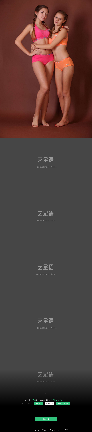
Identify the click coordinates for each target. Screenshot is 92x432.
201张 (53, 430)
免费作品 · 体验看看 (63, 403)
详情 (68, 430)
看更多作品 (46, 419)
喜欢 (38, 430)
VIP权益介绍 (49, 403)
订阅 (45, 430)
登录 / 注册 (38, 403)
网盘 (61, 430)
